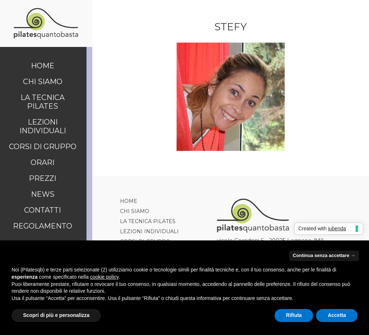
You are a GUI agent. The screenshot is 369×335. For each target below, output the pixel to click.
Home (42, 65)
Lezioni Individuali (42, 126)
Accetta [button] (337, 315)
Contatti (42, 210)
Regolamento (42, 226)
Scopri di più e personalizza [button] (56, 315)
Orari (42, 162)
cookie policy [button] (104, 277)
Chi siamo (42, 81)
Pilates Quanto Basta (46, 23)
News (42, 194)
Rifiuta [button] (294, 315)
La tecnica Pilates (43, 101)
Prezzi (42, 178)
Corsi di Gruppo (42, 146)
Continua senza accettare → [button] (324, 255)
